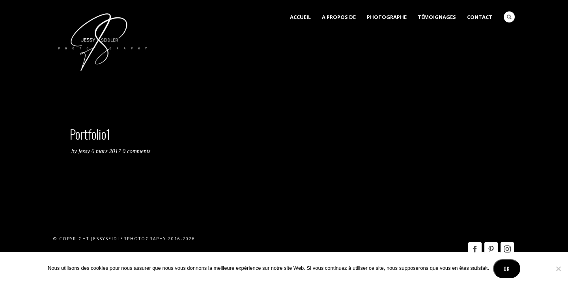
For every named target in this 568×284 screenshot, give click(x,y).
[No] (558, 269)
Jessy (85, 151)
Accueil (300, 17)
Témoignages (437, 17)
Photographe (387, 17)
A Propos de (339, 17)
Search (509, 16)
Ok (507, 269)
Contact (479, 17)
